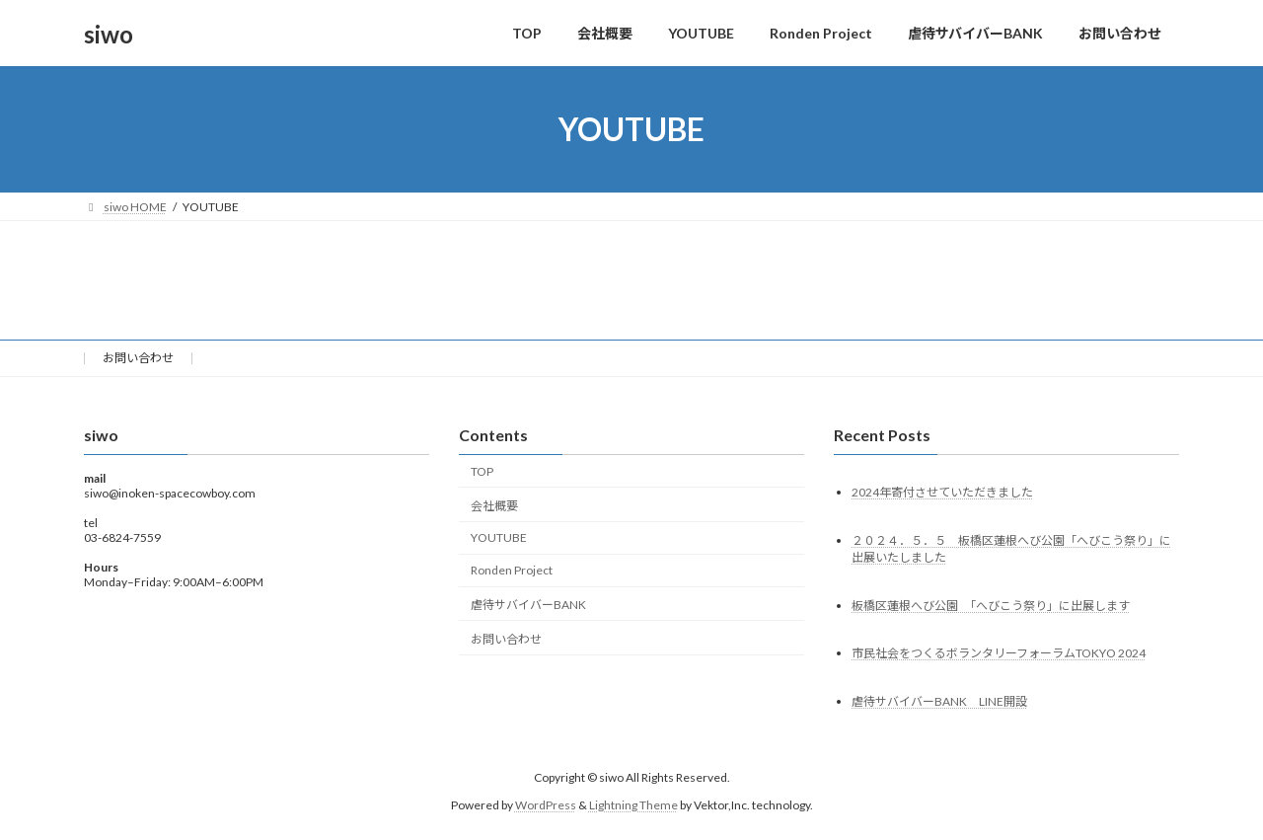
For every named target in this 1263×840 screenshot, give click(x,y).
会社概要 (494, 505)
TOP (482, 471)
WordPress (545, 805)
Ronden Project (512, 570)
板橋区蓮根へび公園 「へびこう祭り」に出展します (991, 605)
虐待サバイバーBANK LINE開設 (939, 702)
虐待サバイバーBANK (528, 604)
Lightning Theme (633, 805)
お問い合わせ (138, 357)
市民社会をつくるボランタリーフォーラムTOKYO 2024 (999, 654)
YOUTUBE (499, 538)
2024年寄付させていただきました (942, 492)
